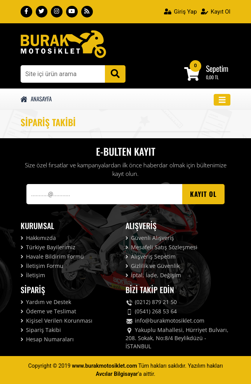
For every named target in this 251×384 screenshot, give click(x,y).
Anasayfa (36, 98)
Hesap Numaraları (47, 339)
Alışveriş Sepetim (151, 256)
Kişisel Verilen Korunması (56, 320)
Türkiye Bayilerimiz (48, 247)
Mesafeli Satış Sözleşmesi (161, 247)
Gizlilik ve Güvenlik (153, 265)
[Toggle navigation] (222, 100)
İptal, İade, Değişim (153, 275)
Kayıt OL (203, 194)
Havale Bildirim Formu (52, 256)
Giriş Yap (180, 11)
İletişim (33, 275)
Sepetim (217, 68)
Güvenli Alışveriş (150, 238)
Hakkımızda (38, 238)
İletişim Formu (42, 265)
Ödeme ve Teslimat (48, 311)
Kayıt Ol (215, 11)
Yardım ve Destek (46, 302)
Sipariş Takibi (41, 330)
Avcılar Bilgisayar (117, 374)
